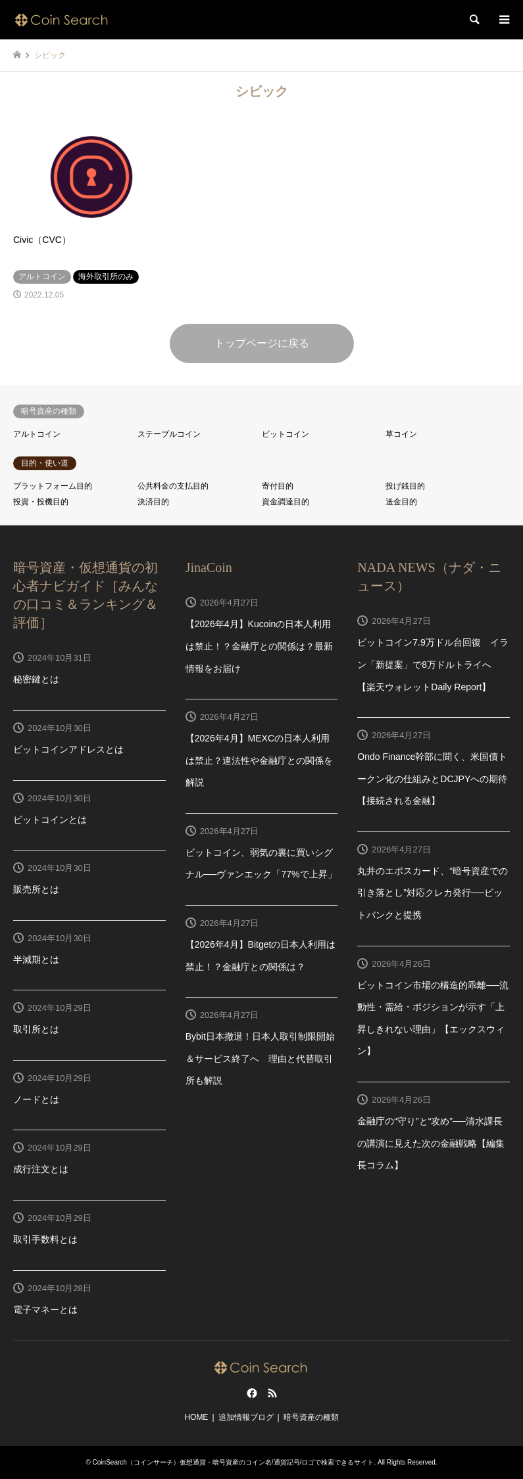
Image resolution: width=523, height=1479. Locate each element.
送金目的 (401, 501)
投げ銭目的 (405, 486)
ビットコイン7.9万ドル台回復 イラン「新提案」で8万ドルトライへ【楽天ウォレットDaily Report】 (432, 664)
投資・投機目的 (40, 501)
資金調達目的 (285, 501)
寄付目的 (277, 486)
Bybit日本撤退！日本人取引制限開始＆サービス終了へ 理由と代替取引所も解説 (260, 1058)
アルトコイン (37, 434)
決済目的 (153, 501)
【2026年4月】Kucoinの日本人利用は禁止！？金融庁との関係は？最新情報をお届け (259, 646)
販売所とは (36, 889)
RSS (272, 1393)
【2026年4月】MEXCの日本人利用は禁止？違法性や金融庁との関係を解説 (259, 760)
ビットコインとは (50, 819)
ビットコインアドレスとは (68, 749)
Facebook (250, 1393)
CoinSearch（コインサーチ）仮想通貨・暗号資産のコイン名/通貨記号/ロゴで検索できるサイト (233, 1462)
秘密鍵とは (36, 679)
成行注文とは (40, 1169)
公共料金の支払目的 (173, 486)
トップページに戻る (261, 343)
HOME (196, 1417)
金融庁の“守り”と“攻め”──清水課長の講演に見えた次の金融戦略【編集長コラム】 (431, 1143)
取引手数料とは (45, 1239)
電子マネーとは (45, 1309)
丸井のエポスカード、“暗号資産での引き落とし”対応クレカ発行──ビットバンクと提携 (432, 893)
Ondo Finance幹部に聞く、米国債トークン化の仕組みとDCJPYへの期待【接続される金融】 (432, 778)
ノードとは (36, 1099)
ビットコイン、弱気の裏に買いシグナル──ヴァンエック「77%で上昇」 (261, 863)
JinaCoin (209, 567)
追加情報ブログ (246, 1417)
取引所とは (36, 1029)
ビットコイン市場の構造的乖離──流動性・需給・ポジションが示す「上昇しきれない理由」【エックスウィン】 (433, 1018)
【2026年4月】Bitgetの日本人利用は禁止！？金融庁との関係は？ (261, 955)
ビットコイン (285, 434)
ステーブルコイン (169, 434)
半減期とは (36, 959)
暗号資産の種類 (311, 1417)
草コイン (401, 434)
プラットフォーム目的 (52, 486)
